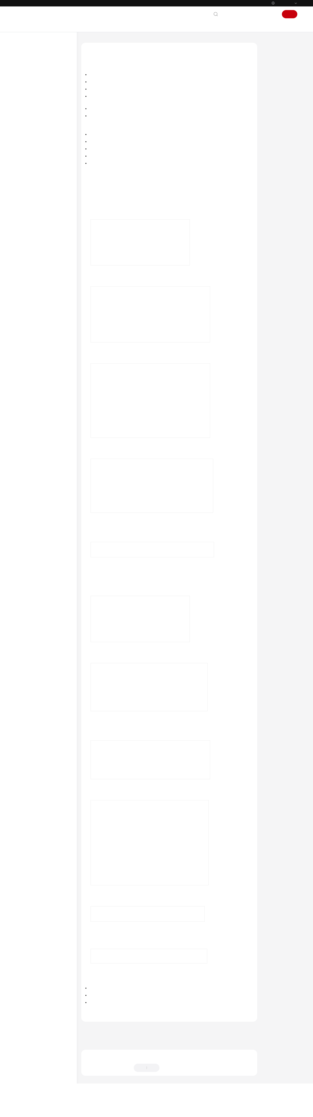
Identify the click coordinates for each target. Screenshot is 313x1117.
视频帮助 (28, 401)
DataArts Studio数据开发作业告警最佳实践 (48, 299)
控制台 (259, 14)
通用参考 (28, 425)
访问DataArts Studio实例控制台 (119, 206)
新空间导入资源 (277, 86)
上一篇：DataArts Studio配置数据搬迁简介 (115, 1046)
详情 (140, 1110)
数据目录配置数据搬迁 (46, 213)
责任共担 (28, 433)
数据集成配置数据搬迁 (46, 180)
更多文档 (28, 409)
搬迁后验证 (274, 96)
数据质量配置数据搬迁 (46, 205)
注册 (289, 14)
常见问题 (28, 393)
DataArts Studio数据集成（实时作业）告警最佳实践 (48, 286)
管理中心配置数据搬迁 (46, 172)
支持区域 (28, 458)
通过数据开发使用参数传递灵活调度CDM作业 (47, 312)
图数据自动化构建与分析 (43, 343)
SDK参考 (28, 376)
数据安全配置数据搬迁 (46, 221)
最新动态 (28, 72)
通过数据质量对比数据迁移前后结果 (47, 273)
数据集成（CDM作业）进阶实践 (48, 129)
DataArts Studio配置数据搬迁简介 (50, 161)
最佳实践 (28, 113)
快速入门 (28, 97)
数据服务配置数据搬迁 (46, 229)
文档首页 (87, 42)
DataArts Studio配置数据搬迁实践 (48, 148)
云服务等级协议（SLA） (40, 441)
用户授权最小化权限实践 (43, 238)
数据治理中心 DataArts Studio (120, 42)
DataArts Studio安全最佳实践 (46, 254)
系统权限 (28, 466)
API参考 (27, 385)
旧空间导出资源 (277, 76)
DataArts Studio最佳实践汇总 (46, 121)
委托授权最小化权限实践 (43, 246)
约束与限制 (274, 66)
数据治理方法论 (33, 88)
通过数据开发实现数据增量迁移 (47, 322)
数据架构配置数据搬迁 (46, 188)
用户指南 (28, 105)
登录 (272, 14)
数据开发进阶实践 (38, 138)
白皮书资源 (30, 449)
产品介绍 (28, 80)
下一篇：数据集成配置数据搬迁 (106, 1053)
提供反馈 (171, 1085)
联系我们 (231, 14)
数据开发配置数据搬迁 (46, 196)
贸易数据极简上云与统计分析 (46, 352)
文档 (245, 14)
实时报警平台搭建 (38, 368)
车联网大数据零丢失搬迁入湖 (46, 360)
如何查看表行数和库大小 (43, 262)
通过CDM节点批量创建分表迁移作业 (48, 333)
